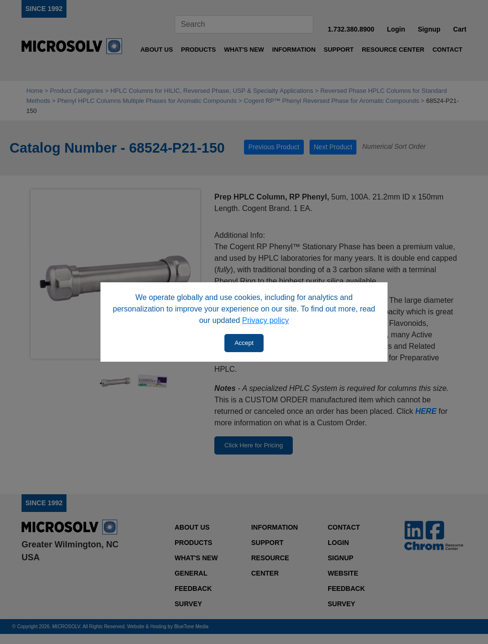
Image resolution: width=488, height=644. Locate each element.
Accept (244, 342)
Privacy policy (265, 320)
